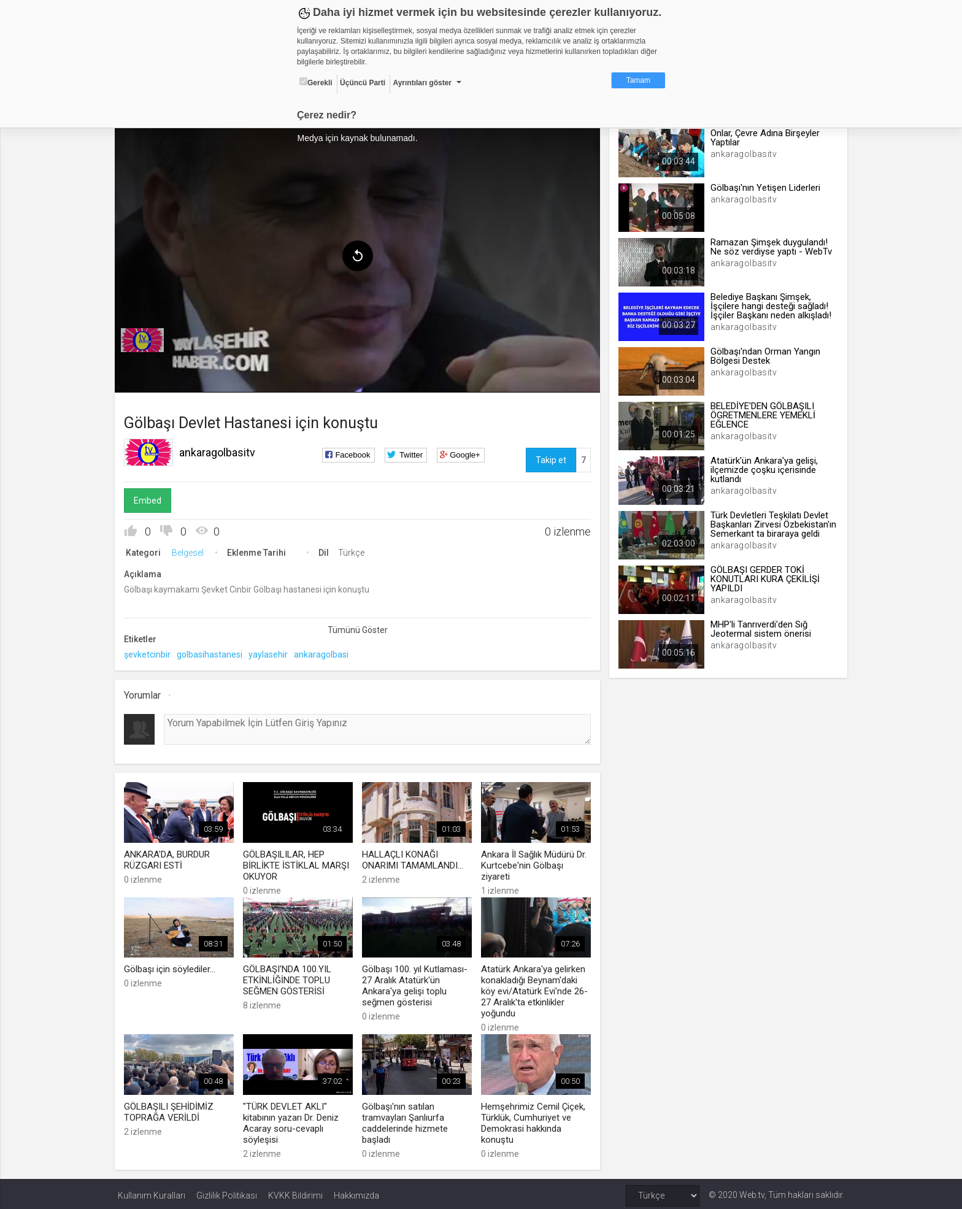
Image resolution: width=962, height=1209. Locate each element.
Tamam (638, 80)
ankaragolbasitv (220, 450)
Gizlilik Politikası (226, 1192)
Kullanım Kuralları (151, 1192)
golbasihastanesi (212, 653)
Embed (150, 499)
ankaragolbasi (324, 653)
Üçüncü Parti (362, 83)
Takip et (549, 458)
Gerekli (316, 82)
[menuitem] (145, 338)
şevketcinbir (150, 653)
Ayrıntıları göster (422, 83)
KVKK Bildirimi (295, 1192)
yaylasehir (271, 653)
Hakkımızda (356, 1192)
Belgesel (191, 551)
